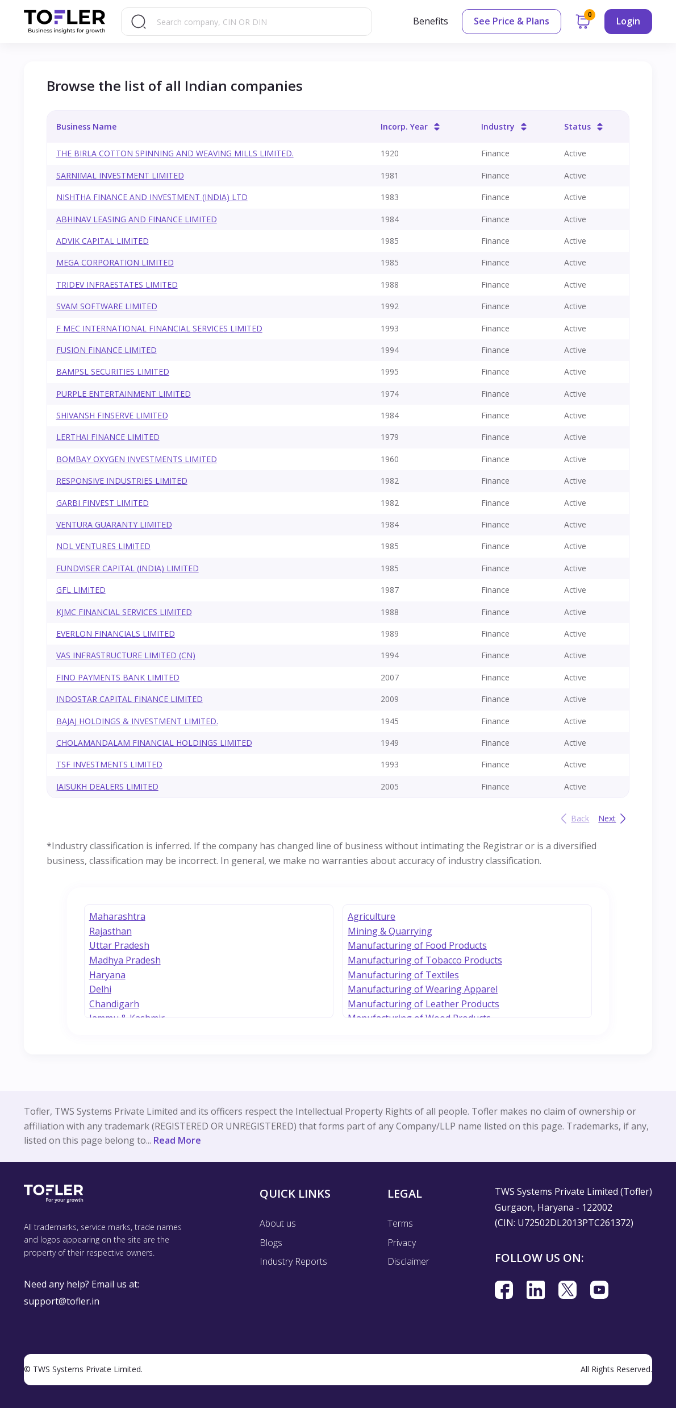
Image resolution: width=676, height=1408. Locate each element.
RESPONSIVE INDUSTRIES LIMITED (121, 480)
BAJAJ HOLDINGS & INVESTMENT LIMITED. (137, 721)
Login (628, 21)
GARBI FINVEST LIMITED (102, 502)
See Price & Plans (511, 21)
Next (613, 818)
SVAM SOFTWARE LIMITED (106, 306)
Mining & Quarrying (390, 931)
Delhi (100, 989)
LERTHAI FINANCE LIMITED (108, 436)
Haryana (107, 975)
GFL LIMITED (81, 589)
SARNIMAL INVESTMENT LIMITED (120, 175)
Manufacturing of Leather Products (423, 1004)
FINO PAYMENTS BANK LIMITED (118, 677)
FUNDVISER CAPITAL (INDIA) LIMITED (127, 568)
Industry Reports (293, 1261)
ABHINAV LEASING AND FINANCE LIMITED (136, 219)
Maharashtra (117, 916)
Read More (177, 1140)
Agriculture (371, 916)
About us (278, 1223)
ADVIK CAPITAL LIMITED (102, 240)
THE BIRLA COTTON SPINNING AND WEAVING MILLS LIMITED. (175, 153)
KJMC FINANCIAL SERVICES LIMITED (124, 612)
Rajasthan (110, 931)
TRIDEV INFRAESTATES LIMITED (117, 284)
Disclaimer (408, 1261)
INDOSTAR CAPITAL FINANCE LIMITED (129, 698)
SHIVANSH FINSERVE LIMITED (112, 415)
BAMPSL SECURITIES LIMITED (112, 371)
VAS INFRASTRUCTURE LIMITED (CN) (125, 655)
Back (573, 818)
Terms (400, 1223)
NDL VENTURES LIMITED (103, 546)
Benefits (430, 21)
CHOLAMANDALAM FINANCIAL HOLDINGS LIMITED (154, 742)
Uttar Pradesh (119, 945)
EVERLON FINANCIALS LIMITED (115, 633)
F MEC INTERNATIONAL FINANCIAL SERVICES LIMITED (159, 328)
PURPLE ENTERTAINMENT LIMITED (123, 393)
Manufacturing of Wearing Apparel (423, 989)
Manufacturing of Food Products (417, 945)
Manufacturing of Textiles (403, 975)
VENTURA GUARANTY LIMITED (114, 524)
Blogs (271, 1242)
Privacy (401, 1242)
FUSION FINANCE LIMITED (106, 349)
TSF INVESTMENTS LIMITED (109, 764)
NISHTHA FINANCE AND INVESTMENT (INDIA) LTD (152, 197)
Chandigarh (114, 1004)
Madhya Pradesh (125, 960)
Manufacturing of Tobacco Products (425, 960)
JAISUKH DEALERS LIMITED (107, 786)
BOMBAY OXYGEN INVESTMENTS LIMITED (136, 459)
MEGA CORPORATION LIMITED (115, 262)
